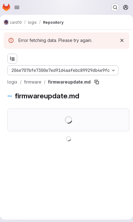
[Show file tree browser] (12, 59)
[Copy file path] (97, 82)
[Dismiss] (122, 40)
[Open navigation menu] (17, 7)
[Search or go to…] (115, 7)
